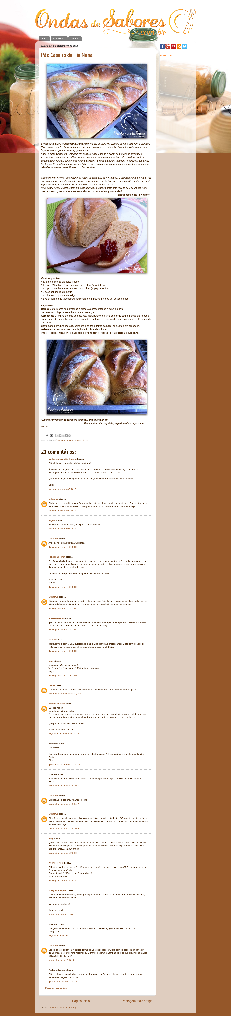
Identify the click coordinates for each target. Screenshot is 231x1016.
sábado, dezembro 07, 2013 (62, 489)
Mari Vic (53, 639)
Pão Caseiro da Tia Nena (67, 55)
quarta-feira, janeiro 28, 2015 (63, 981)
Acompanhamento (64, 440)
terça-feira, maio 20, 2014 (61, 935)
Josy (51, 838)
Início (44, 38)
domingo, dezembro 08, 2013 (63, 547)
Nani (51, 661)
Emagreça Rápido (58, 890)
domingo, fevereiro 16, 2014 (62, 880)
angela (52, 520)
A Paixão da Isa (57, 618)
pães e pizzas (81, 440)
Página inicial (81, 1001)
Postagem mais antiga (137, 1001)
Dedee (52, 685)
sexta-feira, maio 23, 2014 (61, 960)
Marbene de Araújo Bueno (62, 459)
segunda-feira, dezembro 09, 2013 (65, 694)
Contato (75, 38)
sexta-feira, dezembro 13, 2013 (64, 786)
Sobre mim (59, 38)
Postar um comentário (56, 988)
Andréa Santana (57, 703)
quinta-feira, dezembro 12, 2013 (64, 764)
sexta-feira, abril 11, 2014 (61, 914)
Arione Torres (56, 863)
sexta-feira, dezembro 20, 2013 (64, 853)
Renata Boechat (57, 557)
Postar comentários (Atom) (63, 1007)
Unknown (54, 499)
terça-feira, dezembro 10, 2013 (64, 733)
